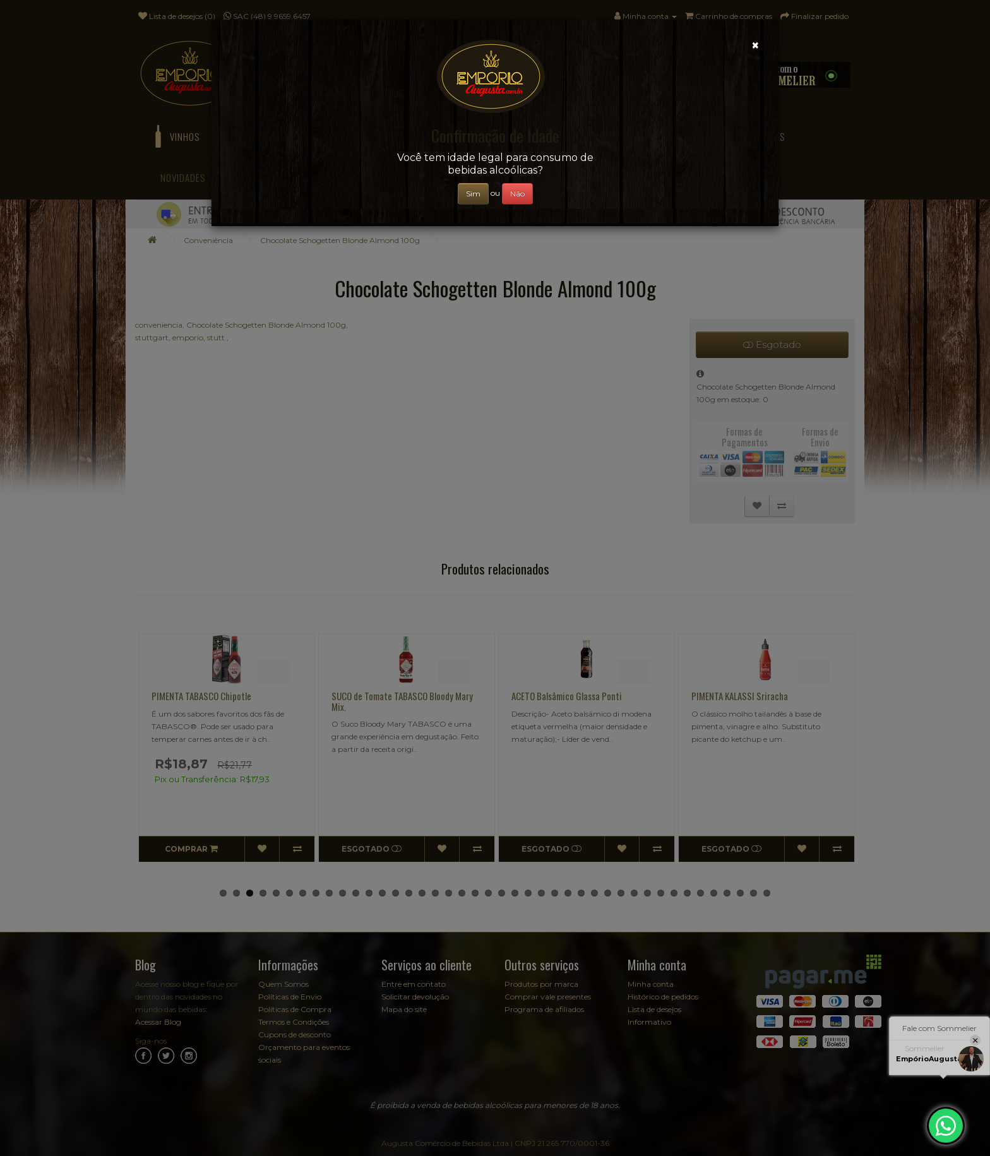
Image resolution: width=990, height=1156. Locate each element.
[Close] (755, 45)
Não (517, 193)
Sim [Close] (473, 193)
